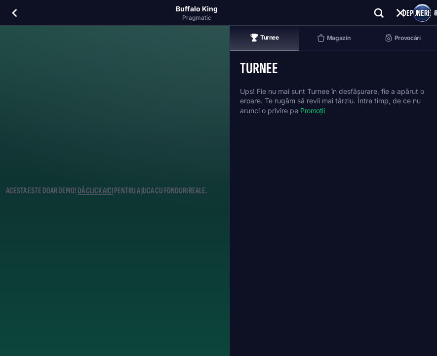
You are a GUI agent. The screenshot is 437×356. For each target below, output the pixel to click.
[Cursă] (400, 13)
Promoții (312, 110)
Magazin (333, 38)
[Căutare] (379, 13)
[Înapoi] (15, 13)
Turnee (264, 38)
